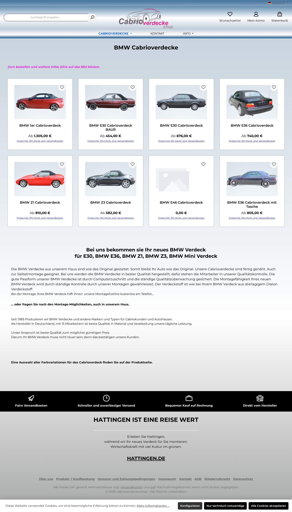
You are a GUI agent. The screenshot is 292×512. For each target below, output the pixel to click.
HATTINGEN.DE (146, 458)
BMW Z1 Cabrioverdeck (40, 202)
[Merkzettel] (230, 17)
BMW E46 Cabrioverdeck (181, 202)
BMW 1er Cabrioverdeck (40, 125)
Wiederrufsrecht (217, 479)
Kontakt (185, 479)
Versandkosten (131, 487)
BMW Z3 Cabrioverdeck (110, 202)
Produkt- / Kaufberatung (75, 479)
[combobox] (46, 17)
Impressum (167, 479)
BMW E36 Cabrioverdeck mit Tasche (252, 204)
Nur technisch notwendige (225, 506)
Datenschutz (243, 479)
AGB (198, 479)
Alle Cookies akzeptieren (268, 506)
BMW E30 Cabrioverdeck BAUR (110, 127)
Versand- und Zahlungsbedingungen (126, 479)
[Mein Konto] (256, 17)
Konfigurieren (190, 506)
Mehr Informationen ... (153, 506)
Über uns (46, 479)
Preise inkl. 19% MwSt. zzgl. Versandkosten (40, 140)
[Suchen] (92, 17)
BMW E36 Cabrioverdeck (252, 125)
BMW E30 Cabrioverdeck (181, 125)
